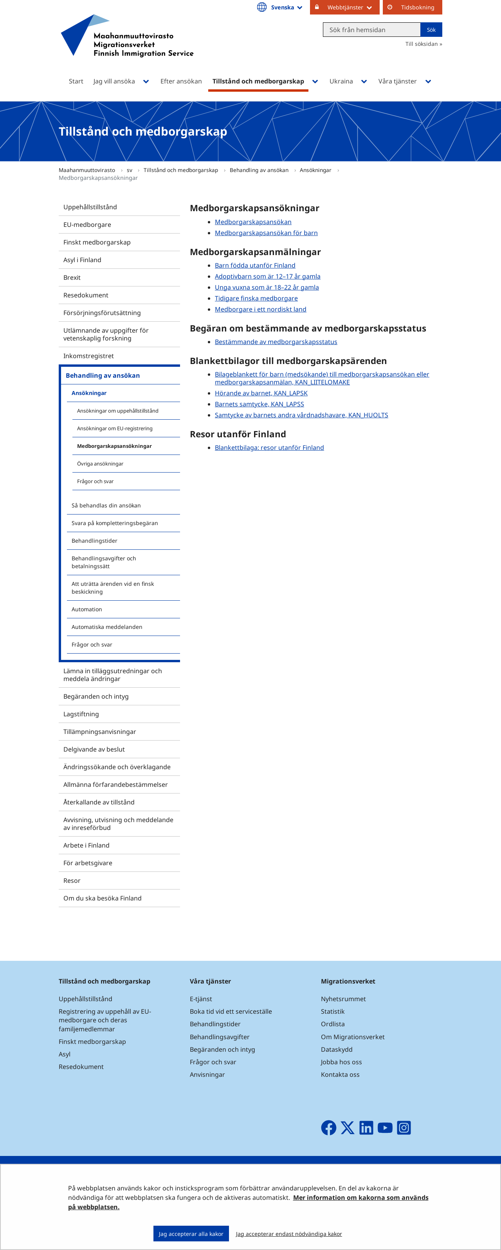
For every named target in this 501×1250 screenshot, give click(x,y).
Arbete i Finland (86, 845)
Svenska (287, 7)
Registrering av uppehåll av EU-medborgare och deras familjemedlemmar (105, 1020)
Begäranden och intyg (96, 696)
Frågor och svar (95, 481)
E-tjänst (201, 999)
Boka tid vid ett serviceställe (231, 1011)
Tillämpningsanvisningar (99, 731)
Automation (87, 609)
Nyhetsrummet (343, 999)
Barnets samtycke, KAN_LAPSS (259, 404)
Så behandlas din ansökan (106, 505)
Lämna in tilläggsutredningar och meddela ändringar (112, 675)
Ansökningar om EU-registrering (115, 428)
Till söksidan (421, 43)
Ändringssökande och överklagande (117, 767)
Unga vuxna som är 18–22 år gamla (267, 287)
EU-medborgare (87, 224)
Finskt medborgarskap (97, 242)
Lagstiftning (81, 714)
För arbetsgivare (87, 863)
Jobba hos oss (341, 1062)
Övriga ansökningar (100, 463)
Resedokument (85, 295)
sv (130, 170)
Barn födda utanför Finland (255, 265)
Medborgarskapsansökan (253, 221)
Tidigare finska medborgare (256, 298)
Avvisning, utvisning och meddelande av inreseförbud (118, 823)
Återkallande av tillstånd (99, 802)
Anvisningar (207, 1074)
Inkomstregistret (88, 355)
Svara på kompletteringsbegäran (115, 523)
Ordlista (333, 1024)
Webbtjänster (354, 7)
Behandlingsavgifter (220, 1037)
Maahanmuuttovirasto (88, 170)
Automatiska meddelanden (107, 626)
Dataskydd (337, 1049)
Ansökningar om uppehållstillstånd (118, 410)
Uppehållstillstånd (90, 207)
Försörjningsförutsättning (102, 312)
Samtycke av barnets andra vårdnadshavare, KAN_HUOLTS (301, 415)
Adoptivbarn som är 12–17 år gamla (268, 276)
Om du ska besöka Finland (102, 898)
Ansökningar (316, 170)
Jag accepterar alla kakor (191, 1233)
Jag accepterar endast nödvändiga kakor (289, 1233)
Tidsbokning (417, 7)
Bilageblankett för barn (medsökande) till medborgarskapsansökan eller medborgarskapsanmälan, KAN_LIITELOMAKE (322, 378)
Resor (72, 880)
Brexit (72, 277)
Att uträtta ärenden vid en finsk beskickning (113, 587)
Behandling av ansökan (260, 170)
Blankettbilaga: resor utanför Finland (269, 447)
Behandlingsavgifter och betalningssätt (104, 562)
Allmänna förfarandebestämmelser (115, 784)
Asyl (64, 1054)
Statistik (333, 1011)
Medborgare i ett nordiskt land (260, 309)
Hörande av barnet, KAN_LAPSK (261, 393)
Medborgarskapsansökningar (114, 445)
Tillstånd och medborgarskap (182, 170)
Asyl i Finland (82, 259)
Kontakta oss (340, 1074)
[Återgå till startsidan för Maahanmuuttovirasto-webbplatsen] (127, 46)
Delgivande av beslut (94, 749)
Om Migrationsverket (353, 1037)
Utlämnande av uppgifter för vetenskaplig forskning (106, 334)
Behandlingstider (94, 540)
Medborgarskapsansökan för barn (266, 232)
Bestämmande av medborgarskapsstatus (276, 341)
